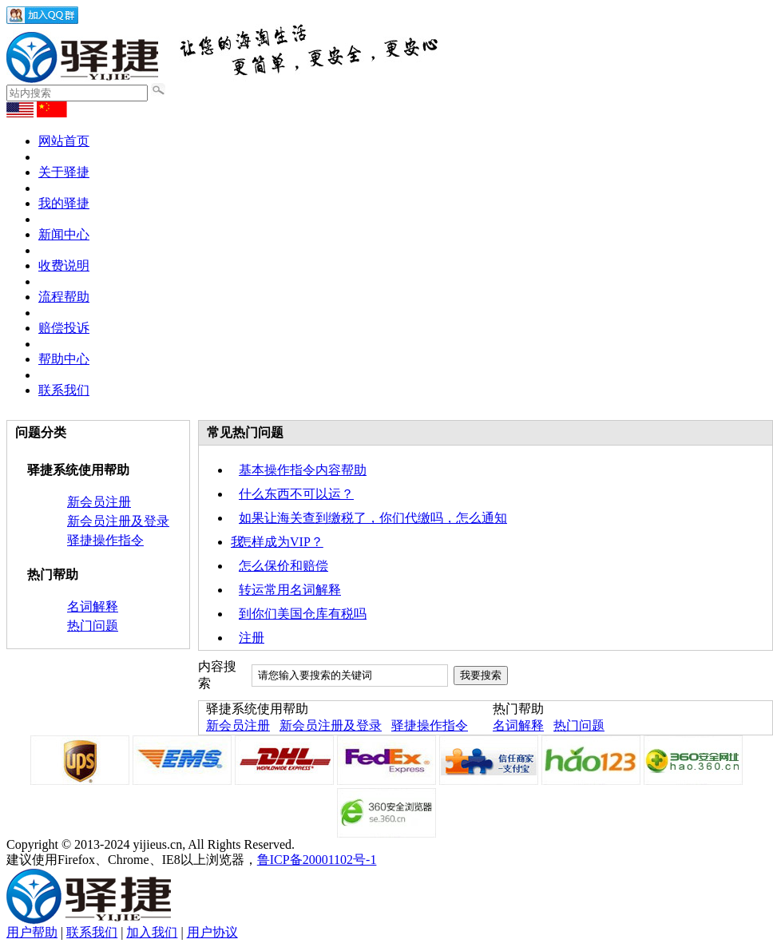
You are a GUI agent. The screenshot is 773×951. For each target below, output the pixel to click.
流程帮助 (63, 296)
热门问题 (92, 625)
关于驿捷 (63, 172)
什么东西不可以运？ (296, 494)
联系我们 (63, 390)
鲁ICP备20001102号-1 (317, 859)
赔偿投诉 (63, 328)
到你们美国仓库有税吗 (303, 613)
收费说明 (63, 265)
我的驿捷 (63, 203)
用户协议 (212, 932)
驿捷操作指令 (105, 540)
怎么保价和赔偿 (283, 566)
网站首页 (63, 141)
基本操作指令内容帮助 (303, 470)
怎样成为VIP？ (281, 542)
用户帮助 (31, 932)
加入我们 (151, 932)
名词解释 (92, 606)
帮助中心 (63, 359)
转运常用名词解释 (290, 589)
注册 (251, 637)
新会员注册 (99, 502)
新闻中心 (63, 234)
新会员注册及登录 (118, 521)
